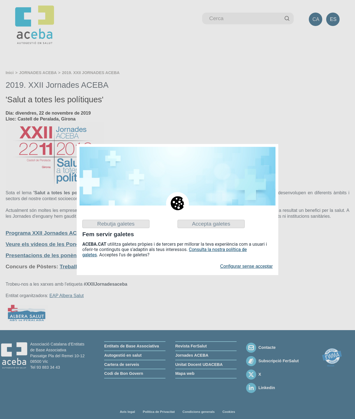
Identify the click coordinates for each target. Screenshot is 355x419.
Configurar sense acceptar (246, 266)
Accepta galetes (211, 224)
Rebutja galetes (115, 224)
